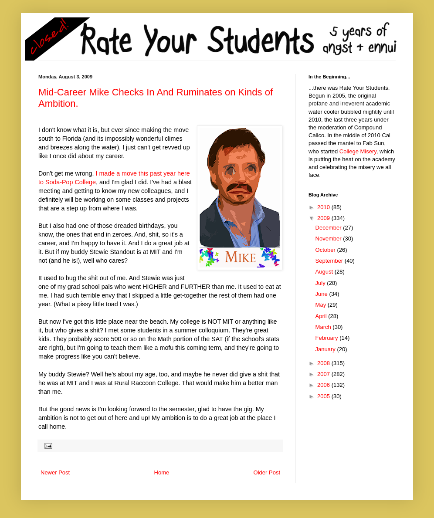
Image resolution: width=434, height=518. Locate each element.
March (324, 327)
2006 (324, 385)
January (326, 349)
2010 (324, 207)
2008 (324, 363)
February (327, 338)
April (322, 316)
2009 (324, 218)
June (322, 294)
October (326, 250)
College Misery (357, 151)
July (321, 283)
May (321, 304)
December (329, 227)
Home (162, 472)
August (325, 271)
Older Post (267, 472)
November (329, 238)
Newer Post (55, 472)
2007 (324, 374)
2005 (324, 396)
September (330, 260)
